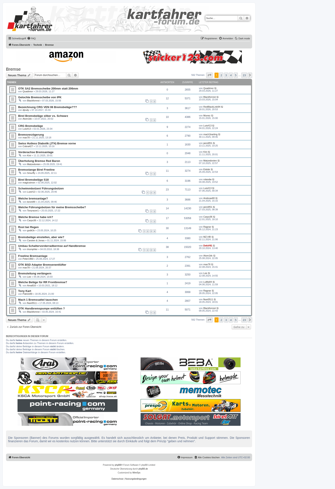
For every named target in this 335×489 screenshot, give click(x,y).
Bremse (13, 69)
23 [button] (244, 75)
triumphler (32, 249)
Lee (29, 276)
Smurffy (31, 173)
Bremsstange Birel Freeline (36, 169)
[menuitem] (31, 38)
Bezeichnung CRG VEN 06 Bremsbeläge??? (47, 107)
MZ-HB (207, 237)
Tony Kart (24, 291)
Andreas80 (209, 198)
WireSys (136, 472)
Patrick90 (27, 294)
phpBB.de (143, 469)
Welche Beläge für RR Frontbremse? (42, 282)
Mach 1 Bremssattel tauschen (38, 299)
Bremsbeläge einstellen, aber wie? (41, 237)
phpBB (118, 465)
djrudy (26, 110)
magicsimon (29, 182)
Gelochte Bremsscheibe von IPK (40, 97)
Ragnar (207, 226)
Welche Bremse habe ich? (35, 217)
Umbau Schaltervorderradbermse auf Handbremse (52, 245)
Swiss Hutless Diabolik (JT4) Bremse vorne (47, 143)
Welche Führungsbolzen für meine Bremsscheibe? (52, 207)
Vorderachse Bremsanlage (35, 152)
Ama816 (31, 285)
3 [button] (226, 75)
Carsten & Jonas (35, 240)
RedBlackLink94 (211, 106)
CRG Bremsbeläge (30, 125)
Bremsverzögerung (31, 134)
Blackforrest (33, 100)
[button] (209, 75)
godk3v (31, 230)
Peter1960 (28, 259)
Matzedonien (34, 164)
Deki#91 (207, 245)
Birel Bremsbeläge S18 (33, 179)
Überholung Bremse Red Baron (39, 161)
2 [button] (221, 75)
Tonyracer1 (33, 210)
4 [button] (231, 75)
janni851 (207, 143)
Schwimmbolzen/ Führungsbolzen (41, 188)
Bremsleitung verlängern (34, 273)
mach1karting (210, 134)
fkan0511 (32, 303)
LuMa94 (207, 282)
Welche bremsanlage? (33, 198)
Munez (206, 115)
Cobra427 (28, 146)
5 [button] (236, 75)
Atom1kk (27, 118)
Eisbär (206, 169)
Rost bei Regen (28, 227)
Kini (29, 155)
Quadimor (28, 91)
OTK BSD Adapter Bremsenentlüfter (42, 264)
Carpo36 (31, 220)
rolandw (207, 179)
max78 (26, 137)
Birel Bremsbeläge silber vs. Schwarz (43, 115)
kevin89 (31, 202)
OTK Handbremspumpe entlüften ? (41, 308)
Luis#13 (27, 128)
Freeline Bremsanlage (32, 256)
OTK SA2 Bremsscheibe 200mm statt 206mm (48, 88)
